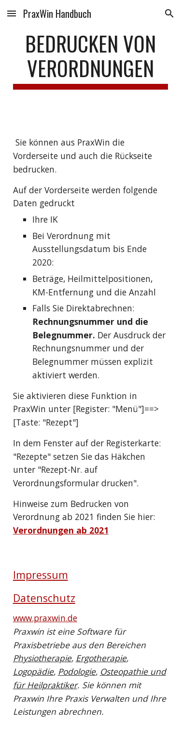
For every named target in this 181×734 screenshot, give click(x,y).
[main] (90, 60)
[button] (11, 13)
